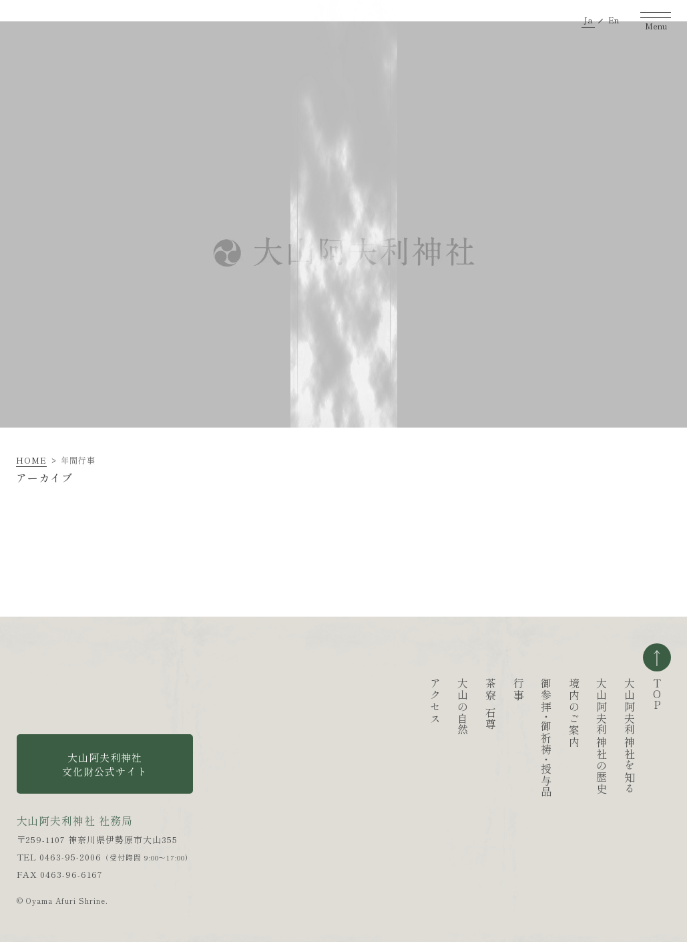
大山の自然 (397, 706)
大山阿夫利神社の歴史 (536, 736)
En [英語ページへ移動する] (613, 19)
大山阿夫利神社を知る (564, 736)
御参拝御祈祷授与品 (481, 737)
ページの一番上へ (657, 657)
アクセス (370, 700)
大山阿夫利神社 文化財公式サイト (105, 764)
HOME (31, 460)
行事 (453, 689)
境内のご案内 (509, 712)
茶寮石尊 (425, 704)
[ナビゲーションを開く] (655, 19)
